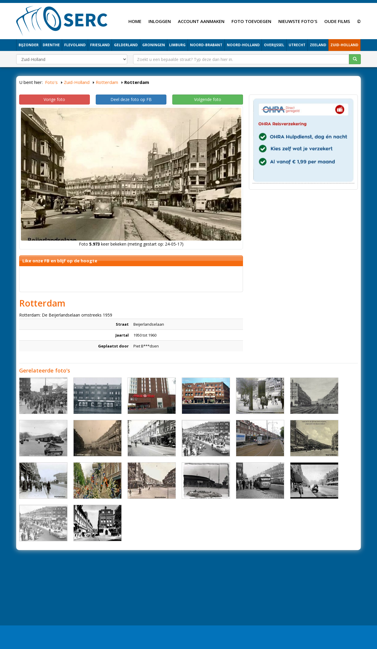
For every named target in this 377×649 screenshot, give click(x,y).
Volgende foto (207, 99)
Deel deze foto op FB (131, 99)
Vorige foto (54, 99)
